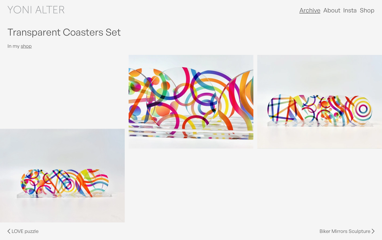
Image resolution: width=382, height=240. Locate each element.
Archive (309, 10)
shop (26, 46)
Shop (367, 10)
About (331, 10)
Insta (350, 10)
